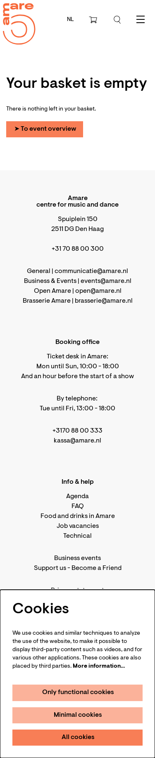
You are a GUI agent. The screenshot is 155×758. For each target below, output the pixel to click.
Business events (77, 558)
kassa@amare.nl (77, 441)
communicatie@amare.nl (91, 271)
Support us (50, 568)
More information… (99, 666)
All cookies (78, 737)
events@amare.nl (106, 281)
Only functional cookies (78, 692)
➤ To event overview (45, 129)
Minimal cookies (78, 715)
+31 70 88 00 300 (78, 249)
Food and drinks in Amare (78, 516)
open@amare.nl (98, 291)
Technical (77, 536)
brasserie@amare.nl (104, 301)
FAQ (78, 506)
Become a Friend (97, 568)
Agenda (77, 496)
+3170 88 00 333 (77, 431)
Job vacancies (78, 526)
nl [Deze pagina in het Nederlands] (70, 20)
